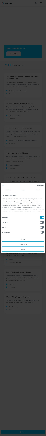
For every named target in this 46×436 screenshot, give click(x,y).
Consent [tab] (8, 190)
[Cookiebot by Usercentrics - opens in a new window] (37, 185)
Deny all (23, 249)
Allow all (23, 239)
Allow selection (23, 244)
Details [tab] (23, 190)
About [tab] (38, 190)
